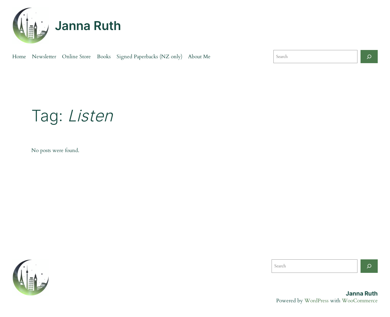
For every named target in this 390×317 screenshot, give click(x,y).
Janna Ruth (88, 25)
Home (19, 56)
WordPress (316, 300)
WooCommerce (360, 300)
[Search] (369, 56)
